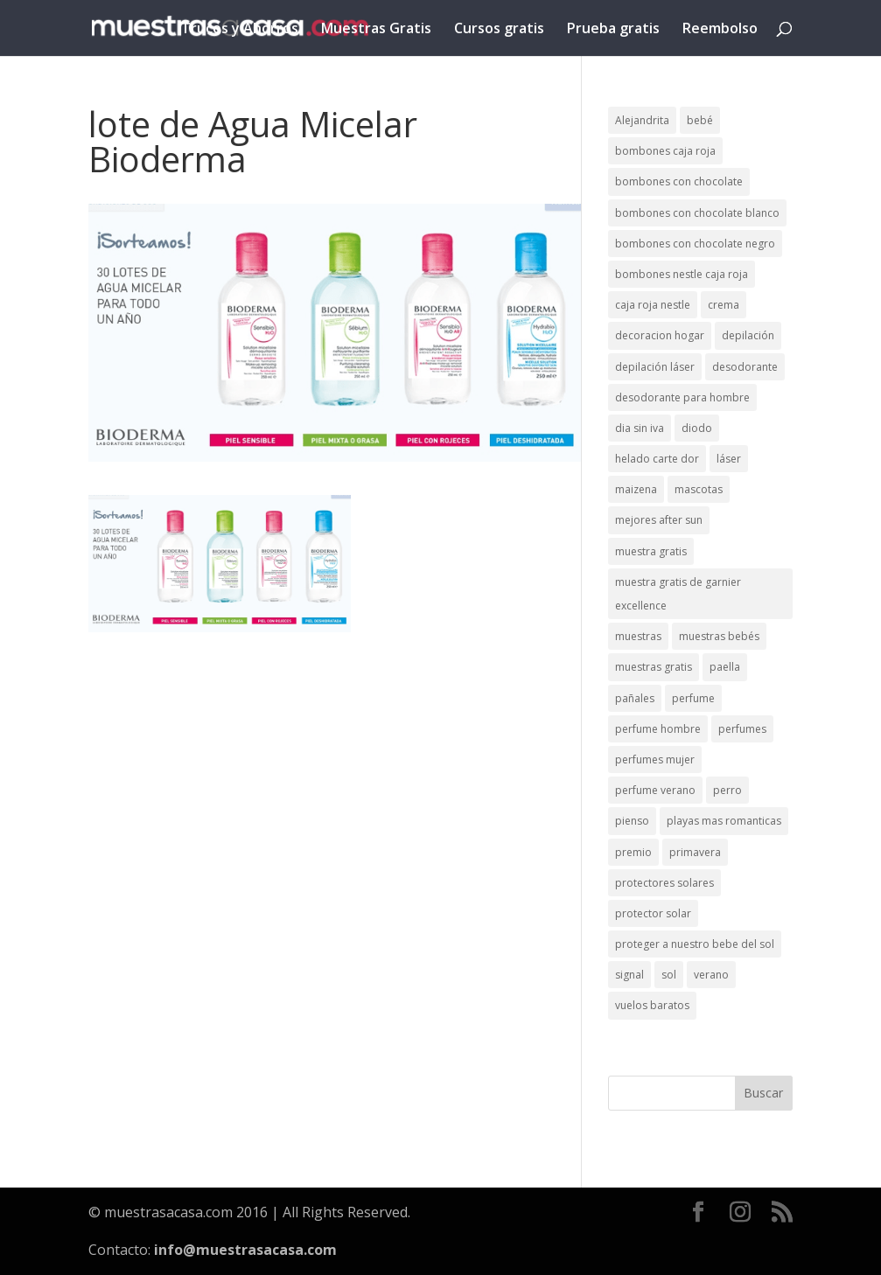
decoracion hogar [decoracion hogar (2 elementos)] (659, 335)
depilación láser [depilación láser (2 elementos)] (655, 366)
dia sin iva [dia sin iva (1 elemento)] (639, 428)
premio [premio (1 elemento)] (633, 852)
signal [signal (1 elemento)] (629, 974)
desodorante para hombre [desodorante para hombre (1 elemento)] (682, 397)
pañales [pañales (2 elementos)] (634, 698)
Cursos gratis (499, 30)
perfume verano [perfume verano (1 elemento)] (655, 790)
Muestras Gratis (376, 30)
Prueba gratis (613, 30)
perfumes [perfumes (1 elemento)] (742, 728)
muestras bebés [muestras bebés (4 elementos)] (719, 636)
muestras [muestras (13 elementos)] (638, 636)
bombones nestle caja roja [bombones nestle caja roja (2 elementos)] (681, 274)
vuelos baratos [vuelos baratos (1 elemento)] (652, 1005)
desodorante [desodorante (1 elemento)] (745, 366)
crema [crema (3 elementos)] (723, 304)
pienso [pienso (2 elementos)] (632, 820)
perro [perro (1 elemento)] (727, 790)
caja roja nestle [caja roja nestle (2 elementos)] (652, 304)
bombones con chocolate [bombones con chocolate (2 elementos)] (679, 181)
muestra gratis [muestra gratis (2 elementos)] (651, 551)
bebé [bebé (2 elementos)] (700, 120)
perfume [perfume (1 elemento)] (693, 698)
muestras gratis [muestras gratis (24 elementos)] (653, 666)
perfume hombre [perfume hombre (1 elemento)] (658, 728)
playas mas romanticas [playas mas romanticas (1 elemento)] (724, 820)
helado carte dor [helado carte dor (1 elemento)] (657, 458)
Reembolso (720, 30)
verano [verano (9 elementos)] (711, 974)
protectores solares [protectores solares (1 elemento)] (664, 882)
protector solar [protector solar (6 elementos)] (653, 913)
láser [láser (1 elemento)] (729, 458)
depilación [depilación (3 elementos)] (748, 335)
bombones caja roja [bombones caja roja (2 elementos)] (665, 150)
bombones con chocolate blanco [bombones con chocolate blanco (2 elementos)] (697, 213)
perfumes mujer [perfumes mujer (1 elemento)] (655, 759)
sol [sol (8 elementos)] (668, 974)
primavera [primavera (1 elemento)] (695, 852)
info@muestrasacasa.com (245, 1249)
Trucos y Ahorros (239, 30)
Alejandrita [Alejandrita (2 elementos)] (642, 120)
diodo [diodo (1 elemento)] (697, 428)
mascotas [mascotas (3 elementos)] (699, 489)
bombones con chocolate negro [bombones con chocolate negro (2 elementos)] (695, 243)
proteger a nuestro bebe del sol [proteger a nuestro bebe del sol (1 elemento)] (694, 944)
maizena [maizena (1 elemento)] (636, 489)
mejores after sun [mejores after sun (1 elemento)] (659, 519)
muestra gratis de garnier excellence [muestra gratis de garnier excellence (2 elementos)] (678, 594)
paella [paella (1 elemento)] (725, 666)
